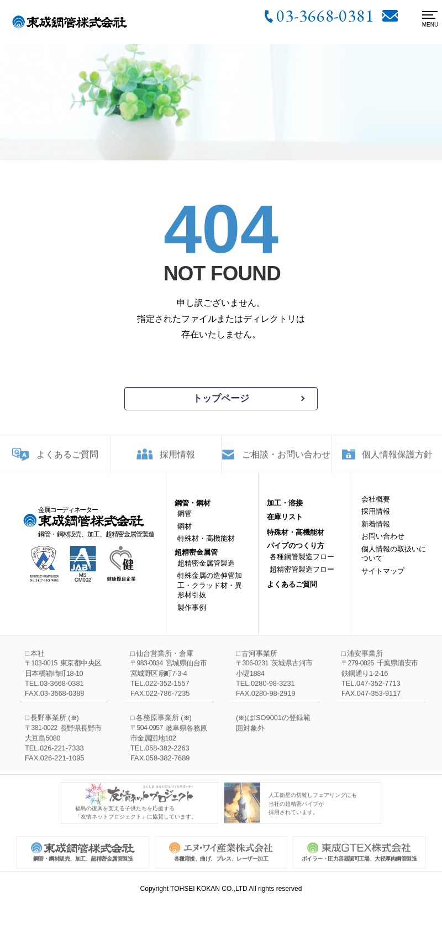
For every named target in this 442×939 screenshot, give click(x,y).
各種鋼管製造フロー (302, 565)
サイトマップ (382, 579)
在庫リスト (285, 525)
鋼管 (184, 522)
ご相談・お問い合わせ (286, 460)
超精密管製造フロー (302, 577)
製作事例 (191, 616)
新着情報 (375, 532)
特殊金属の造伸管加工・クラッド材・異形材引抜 (209, 593)
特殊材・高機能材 (206, 546)
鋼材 (184, 534)
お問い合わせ (382, 544)
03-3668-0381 (325, 15)
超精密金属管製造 (206, 571)
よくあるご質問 (67, 460)
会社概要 (375, 507)
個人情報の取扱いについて (393, 561)
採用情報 (177, 460)
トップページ (221, 398)
